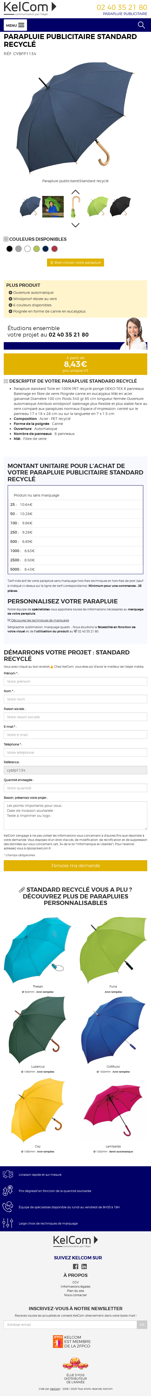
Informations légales (75, 1286)
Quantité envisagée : (19, 780)
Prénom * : (11, 673)
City (37, 1146)
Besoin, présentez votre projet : (26, 798)
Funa (113, 986)
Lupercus (37, 1066)
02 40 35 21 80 (69, 334)
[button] (75, 192)
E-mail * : (10, 727)
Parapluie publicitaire (125, 14)
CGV (75, 1282)
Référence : (12, 762)
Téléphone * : (13, 744)
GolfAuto (113, 1066)
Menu (15, 25)
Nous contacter (75, 1295)
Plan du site (75, 1291)
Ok (142, 1324)
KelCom (55, 1388)
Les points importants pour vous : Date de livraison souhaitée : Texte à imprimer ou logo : (75, 815)
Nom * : (9, 691)
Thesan (38, 986)
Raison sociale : (14, 709)
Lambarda (113, 1146)
